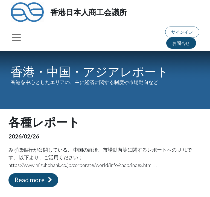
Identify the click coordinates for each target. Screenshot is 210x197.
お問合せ (181, 43)
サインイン (182, 31)
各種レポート (44, 122)
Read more (33, 180)
